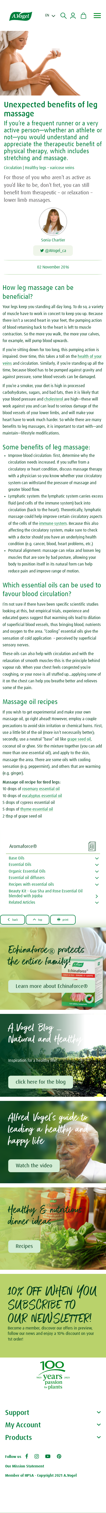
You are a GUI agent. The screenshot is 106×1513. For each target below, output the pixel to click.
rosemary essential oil (41, 789)
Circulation (13, 168)
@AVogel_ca (53, 251)
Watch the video (34, 1166)
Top (39, 919)
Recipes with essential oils (31, 885)
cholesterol (54, 400)
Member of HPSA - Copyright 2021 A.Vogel (41, 1476)
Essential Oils (20, 865)
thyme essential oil (36, 810)
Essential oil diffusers (27, 878)
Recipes (24, 1247)
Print (65, 919)
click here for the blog (41, 1082)
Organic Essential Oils (27, 871)
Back (13, 919)
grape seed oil (79, 740)
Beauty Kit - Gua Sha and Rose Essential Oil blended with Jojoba (46, 893)
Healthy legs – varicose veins (49, 168)
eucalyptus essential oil (42, 796)
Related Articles (22, 903)
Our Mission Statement (24, 1467)
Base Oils (16, 858)
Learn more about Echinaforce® (52, 986)
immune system (53, 524)
